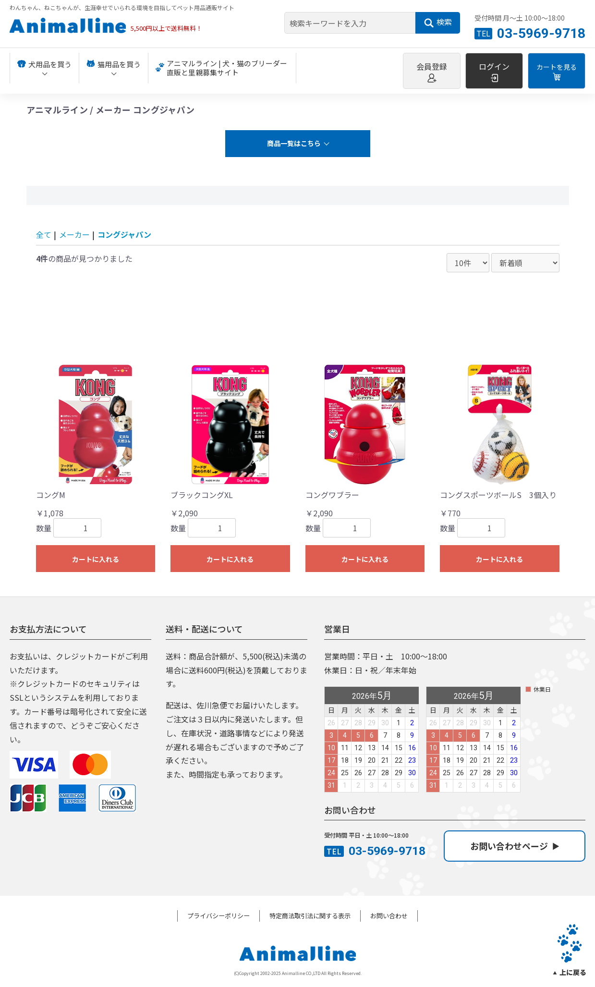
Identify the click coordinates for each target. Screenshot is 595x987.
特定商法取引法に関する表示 (310, 915)
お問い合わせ (389, 915)
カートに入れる (95, 559)
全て (43, 234)
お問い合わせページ (514, 846)
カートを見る (556, 71)
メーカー (74, 234)
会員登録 (431, 72)
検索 (438, 22)
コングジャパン (124, 234)
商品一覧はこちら (294, 143)
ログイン (494, 72)
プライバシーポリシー (218, 915)
